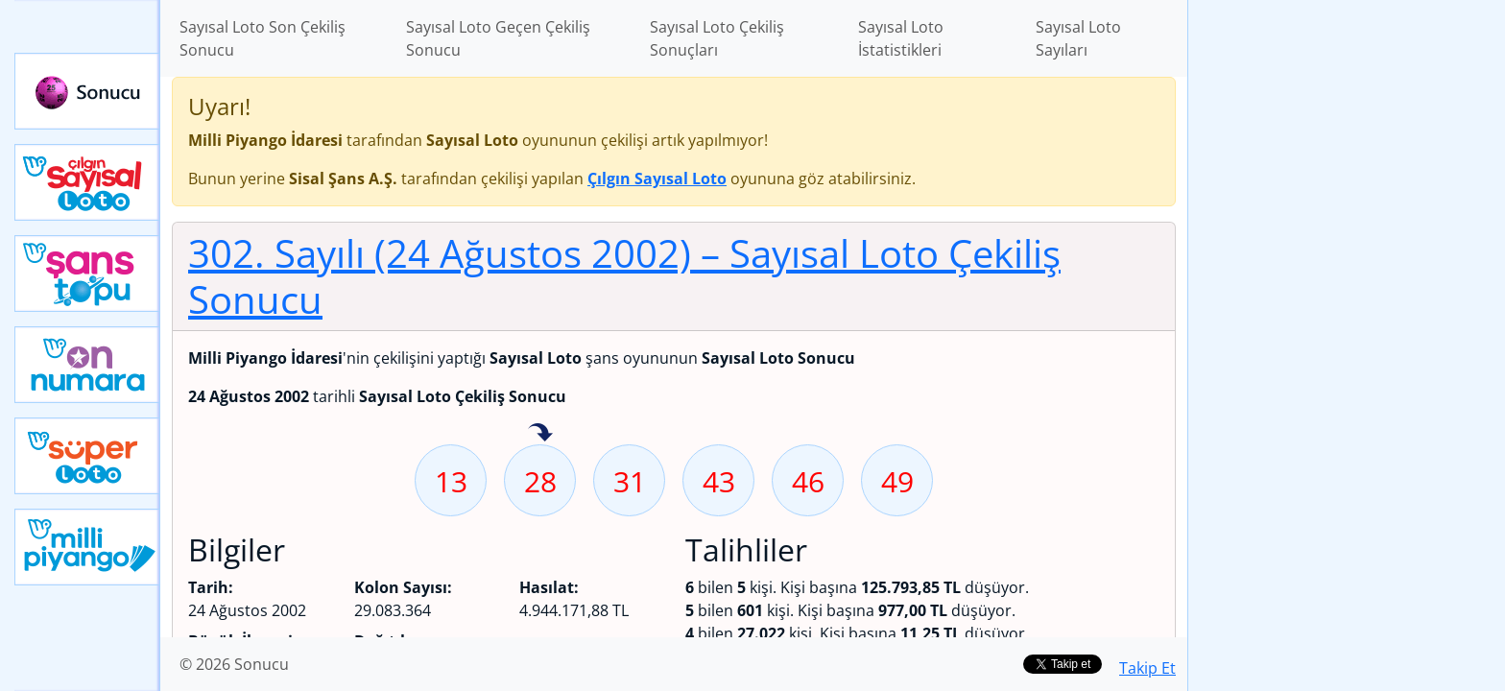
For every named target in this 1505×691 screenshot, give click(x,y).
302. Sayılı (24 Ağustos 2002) (624, 275)
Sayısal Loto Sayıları (1078, 38)
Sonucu (87, 91)
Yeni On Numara (87, 364)
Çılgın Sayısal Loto (87, 182)
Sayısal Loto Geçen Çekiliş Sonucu (498, 38)
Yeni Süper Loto (87, 455)
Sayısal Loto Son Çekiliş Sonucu (262, 38)
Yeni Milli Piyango (87, 547)
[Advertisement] (1347, 303)
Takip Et (1147, 668)
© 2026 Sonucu (234, 664)
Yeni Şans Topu (87, 273)
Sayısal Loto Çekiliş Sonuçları (717, 38)
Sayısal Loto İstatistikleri (901, 38)
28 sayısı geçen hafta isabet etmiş (540, 433)
